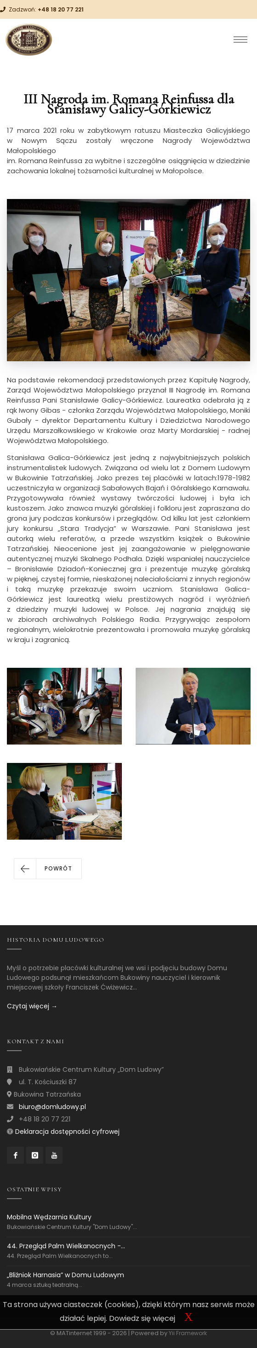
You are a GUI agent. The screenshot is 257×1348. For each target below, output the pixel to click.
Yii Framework (188, 1333)
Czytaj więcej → (32, 1006)
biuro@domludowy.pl (52, 1106)
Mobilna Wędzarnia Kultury (49, 1217)
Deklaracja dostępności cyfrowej (67, 1131)
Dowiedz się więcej (142, 1318)
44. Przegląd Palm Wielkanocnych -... (66, 1246)
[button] (48, 868)
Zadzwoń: (46, 9)
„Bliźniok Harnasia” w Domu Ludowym (65, 1275)
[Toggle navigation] (240, 39)
